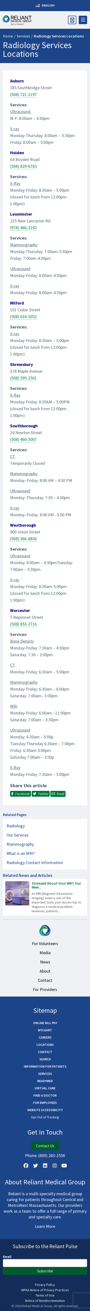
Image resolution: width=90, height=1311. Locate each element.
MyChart (45, 1030)
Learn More (45, 1226)
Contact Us (45, 1145)
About (45, 971)
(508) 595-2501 (23, 378)
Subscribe (45, 1270)
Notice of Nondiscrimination (45, 1300)
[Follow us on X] (35, 1166)
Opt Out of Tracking (45, 1117)
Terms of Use (45, 1295)
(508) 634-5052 (23, 316)
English (45, 5)
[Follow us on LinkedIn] (45, 1166)
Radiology (15, 826)
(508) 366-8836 (23, 538)
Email (7, 1256)
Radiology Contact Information (34, 862)
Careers (45, 1037)
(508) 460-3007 (23, 439)
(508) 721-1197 (23, 94)
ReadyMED (45, 1081)
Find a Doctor (45, 1095)
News (45, 962)
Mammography (20, 844)
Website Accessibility (45, 1110)
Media (45, 952)
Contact (45, 980)
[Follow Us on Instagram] (55, 1166)
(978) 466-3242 (23, 227)
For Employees (45, 1102)
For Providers (45, 989)
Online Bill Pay (45, 1023)
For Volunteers (45, 943)
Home (8, 36)
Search (45, 1059)
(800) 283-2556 (51, 1155)
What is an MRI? (20, 853)
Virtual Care (45, 1088)
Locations (45, 1044)
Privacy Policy (45, 1284)
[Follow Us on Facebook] (26, 1166)
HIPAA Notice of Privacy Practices (45, 1290)
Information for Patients (45, 1066)
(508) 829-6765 (23, 166)
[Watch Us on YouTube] (64, 1166)
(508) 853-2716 (23, 624)
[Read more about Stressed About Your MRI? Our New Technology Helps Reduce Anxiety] (45, 897)
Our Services (17, 835)
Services (23, 36)
